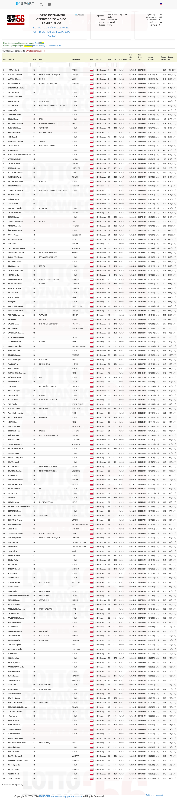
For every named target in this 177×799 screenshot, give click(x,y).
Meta (42, 43)
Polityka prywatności (154, 795)
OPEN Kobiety (39, 46)
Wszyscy (28, 46)
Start (37, 43)
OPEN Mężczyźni (54, 46)
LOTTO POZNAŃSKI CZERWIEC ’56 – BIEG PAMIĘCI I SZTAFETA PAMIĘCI (51, 31)
